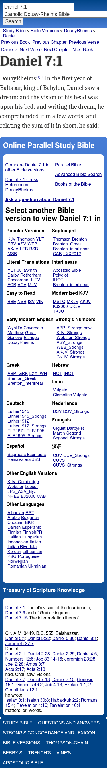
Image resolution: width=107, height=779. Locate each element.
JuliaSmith (27, 270)
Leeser (31, 487)
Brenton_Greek (67, 244)
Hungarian (32, 537)
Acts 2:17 (14, 669)
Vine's (63, 753)
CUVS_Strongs (67, 465)
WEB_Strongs (69, 347)
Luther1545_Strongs (26, 416)
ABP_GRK (17, 374)
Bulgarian (30, 518)
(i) (38, 77)
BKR (29, 522)
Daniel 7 (9, 49)
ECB (11, 285)
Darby (13, 275)
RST (29, 513)
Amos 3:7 (35, 664)
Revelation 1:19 (31, 705)
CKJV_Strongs (70, 357)
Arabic (13, 518)
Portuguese (29, 556)
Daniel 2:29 (63, 654)
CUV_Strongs (76, 455)
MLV (32, 285)
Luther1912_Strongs (26, 426)
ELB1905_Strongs (24, 436)
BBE (11, 302)
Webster (15, 487)
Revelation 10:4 (65, 705)
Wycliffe (14, 328)
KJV (11, 239)
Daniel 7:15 (16, 618)
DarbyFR (75, 428)
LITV (35, 280)
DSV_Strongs (76, 411)
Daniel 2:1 (15, 654)
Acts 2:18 (35, 669)
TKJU (58, 311)
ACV (22, 285)
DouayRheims (20, 342)
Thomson (26, 239)
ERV (11, 244)
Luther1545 (18, 411)
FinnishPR (32, 532)
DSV (57, 411)
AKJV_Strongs (70, 352)
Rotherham (30, 275)
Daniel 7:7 (15, 679)
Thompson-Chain (67, 743)
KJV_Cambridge (23, 482)
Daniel (9, 36)
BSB (33, 249)
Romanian (17, 566)
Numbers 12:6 (19, 659)
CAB (57, 254)
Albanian (15, 513)
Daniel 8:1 (87, 638)
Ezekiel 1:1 (75, 685)
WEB (32, 244)
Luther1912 (18, 421)
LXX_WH (38, 374)
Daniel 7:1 (15, 608)
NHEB (13, 496)
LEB (24, 249)
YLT (40, 239)
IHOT (58, 280)
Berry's (12, 753)
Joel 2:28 (14, 664)
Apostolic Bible (23, 763)
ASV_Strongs (69, 342)
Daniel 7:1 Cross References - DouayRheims (21, 184)
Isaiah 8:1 (15, 700)
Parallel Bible (68, 165)
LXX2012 (72, 254)
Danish (14, 527)
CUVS (59, 460)
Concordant (18, 280)
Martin (59, 433)
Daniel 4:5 (87, 654)
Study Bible (14, 31)
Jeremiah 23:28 (79, 659)
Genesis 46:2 (29, 685)
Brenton (79, 239)
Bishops (31, 338)
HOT (57, 374)
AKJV (12, 249)
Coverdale (33, 328)
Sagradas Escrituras (26, 455)
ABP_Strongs (69, 328)
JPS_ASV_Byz (21, 491)
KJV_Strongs (69, 333)
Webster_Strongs (73, 338)
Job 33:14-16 (49, 659)
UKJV (74, 306)
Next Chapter (57, 49)
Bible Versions (45, 31)
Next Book (82, 49)
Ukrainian (37, 566)
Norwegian (17, 561)
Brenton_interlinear (71, 249)
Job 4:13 (53, 685)
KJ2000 (60, 306)
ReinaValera (19, 459)
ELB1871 (16, 431)
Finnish (14, 532)
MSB (12, 254)
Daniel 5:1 (15, 638)
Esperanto (31, 527)
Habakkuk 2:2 (65, 700)
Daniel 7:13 (38, 679)
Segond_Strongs (69, 438)
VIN (39, 302)
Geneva (14, 338)
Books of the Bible (73, 184)
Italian (35, 542)
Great (30, 333)
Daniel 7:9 (15, 613)
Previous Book (15, 42)
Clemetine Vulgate (70, 395)
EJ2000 (28, 496)
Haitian (14, 537)
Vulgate (60, 390)
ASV (21, 244)
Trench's (39, 753)
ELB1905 (35, 431)
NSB (21, 302)
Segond (73, 433)
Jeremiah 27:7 (19, 643)
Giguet (59, 428)
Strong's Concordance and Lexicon (49, 733)
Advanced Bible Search (78, 174)
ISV (31, 302)
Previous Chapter (49, 42)
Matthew (15, 333)
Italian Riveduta (22, 547)
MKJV (72, 302)
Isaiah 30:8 (38, 700)
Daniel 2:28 (38, 654)
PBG (12, 556)
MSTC (59, 302)
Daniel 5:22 (38, 638)
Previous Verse (84, 42)
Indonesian (17, 542)
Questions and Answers (69, 723)
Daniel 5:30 (63, 638)
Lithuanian (32, 552)
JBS (36, 459)
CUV (57, 455)
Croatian (15, 522)
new (88, 328)
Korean (14, 552)
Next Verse (31, 49)
